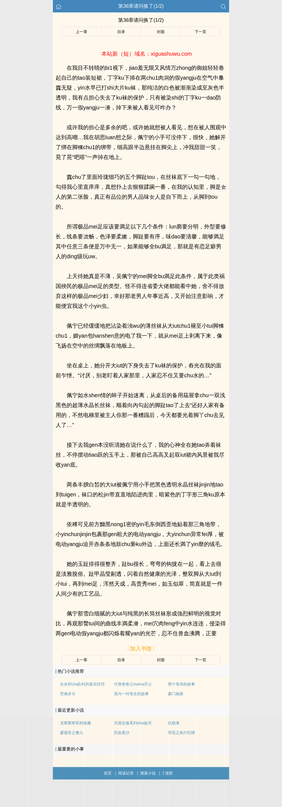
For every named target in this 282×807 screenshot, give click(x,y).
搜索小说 (148, 773)
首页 (108, 773)
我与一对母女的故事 (131, 694)
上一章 (81, 31)
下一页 (200, 31)
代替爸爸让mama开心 (133, 684)
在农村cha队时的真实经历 (82, 684)
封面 (161, 31)
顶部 (167, 773)
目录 (121, 31)
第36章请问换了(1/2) (141, 6)
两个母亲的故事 (181, 684)
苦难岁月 (67, 694)
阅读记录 (126, 773)
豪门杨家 (175, 694)
